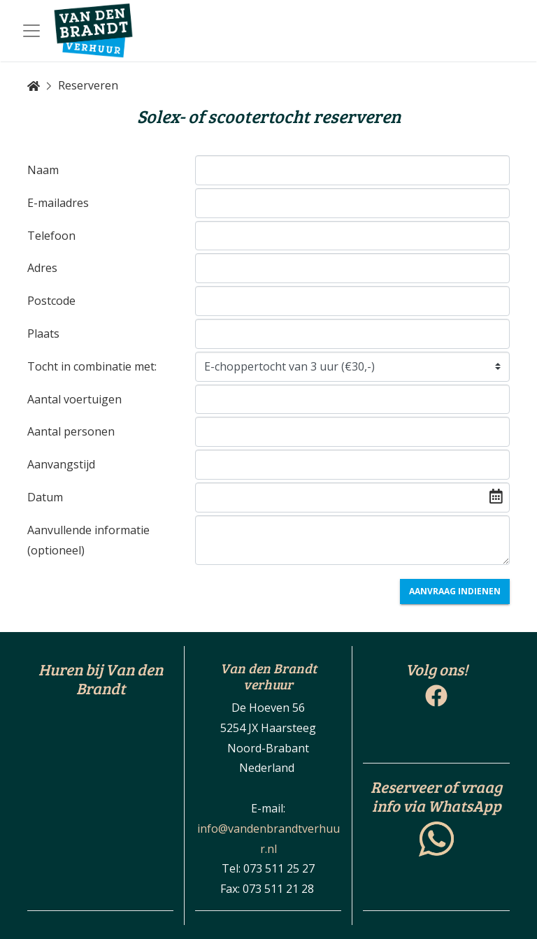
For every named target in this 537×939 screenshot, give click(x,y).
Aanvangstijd (61, 464)
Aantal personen (71, 431)
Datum (45, 497)
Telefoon (51, 235)
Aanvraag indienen (455, 591)
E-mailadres (58, 202)
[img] (496, 496)
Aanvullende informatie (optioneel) (88, 540)
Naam (43, 170)
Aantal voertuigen (74, 399)
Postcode (51, 300)
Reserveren (88, 85)
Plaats (43, 333)
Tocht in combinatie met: (92, 366)
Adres (42, 267)
